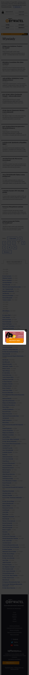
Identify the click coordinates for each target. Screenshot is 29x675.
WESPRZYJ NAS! (14, 340)
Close (26, 330)
